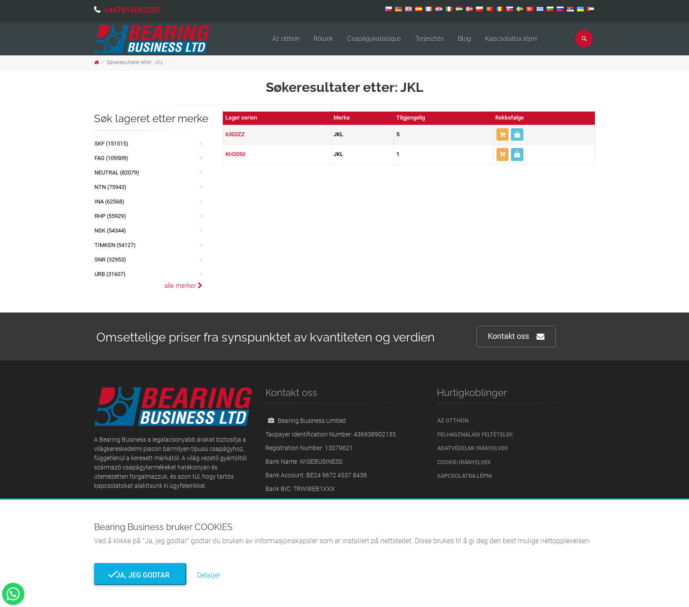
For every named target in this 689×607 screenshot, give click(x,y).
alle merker (183, 286)
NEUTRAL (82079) (116, 172)
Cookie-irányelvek (464, 462)
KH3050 (235, 154)
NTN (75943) (110, 187)
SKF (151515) (111, 143)
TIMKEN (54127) (115, 245)
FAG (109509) (111, 158)
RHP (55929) (110, 216)
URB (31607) (110, 274)
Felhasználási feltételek (475, 434)
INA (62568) (109, 201)
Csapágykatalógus (374, 38)
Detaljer (208, 575)
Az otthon (286, 38)
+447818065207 (132, 10)
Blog (464, 38)
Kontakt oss (516, 336)
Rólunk (323, 38)
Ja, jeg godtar (140, 575)
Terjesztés (429, 38)
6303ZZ (235, 134)
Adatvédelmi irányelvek (472, 448)
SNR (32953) (110, 259)
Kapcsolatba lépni (511, 38)
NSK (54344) (110, 230)
